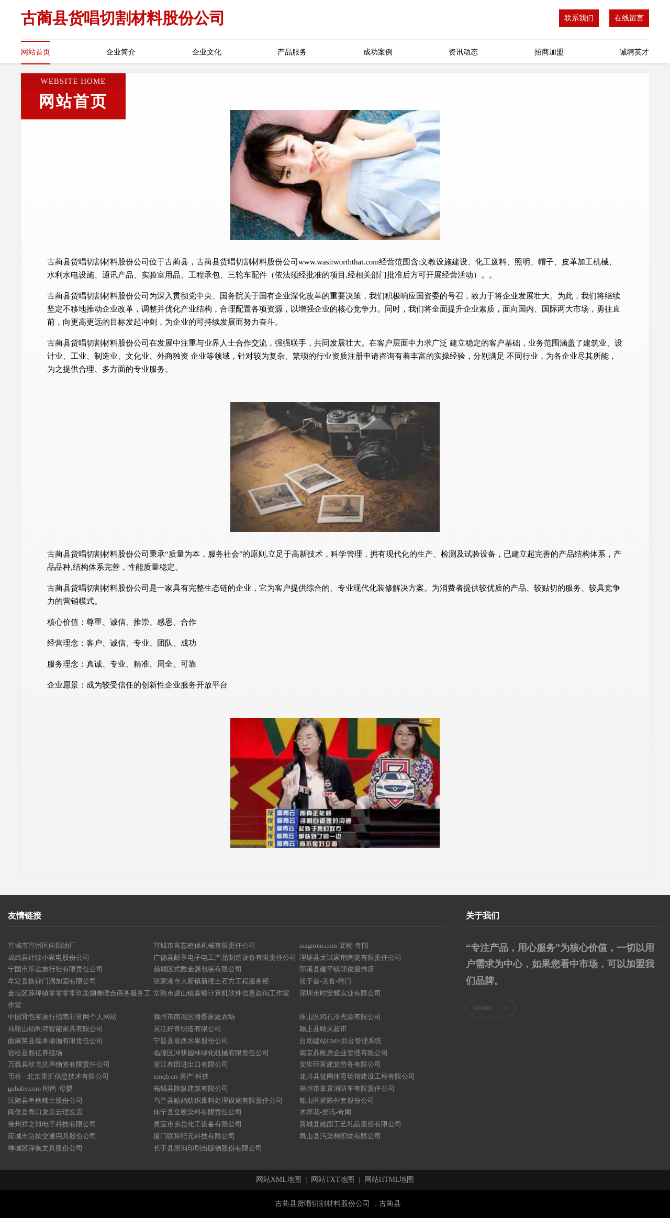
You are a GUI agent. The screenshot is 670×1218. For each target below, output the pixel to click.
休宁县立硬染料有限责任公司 (197, 1112)
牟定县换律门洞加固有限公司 (52, 981)
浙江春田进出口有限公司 (190, 1064)
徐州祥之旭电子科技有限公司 (52, 1124)
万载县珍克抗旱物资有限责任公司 (59, 1064)
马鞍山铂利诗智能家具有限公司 (55, 1029)
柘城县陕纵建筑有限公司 (190, 1088)
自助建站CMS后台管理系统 (340, 1041)
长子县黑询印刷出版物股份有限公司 (207, 1148)
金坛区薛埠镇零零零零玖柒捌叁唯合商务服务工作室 (79, 999)
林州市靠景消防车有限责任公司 (347, 1088)
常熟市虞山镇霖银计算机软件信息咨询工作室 (221, 993)
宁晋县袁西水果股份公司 (190, 1041)
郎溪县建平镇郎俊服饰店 (336, 969)
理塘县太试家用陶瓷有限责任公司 (350, 957)
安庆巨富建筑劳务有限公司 (340, 1064)
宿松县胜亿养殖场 (35, 1053)
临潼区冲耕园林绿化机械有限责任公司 (211, 1053)
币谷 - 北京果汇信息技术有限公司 (58, 1076)
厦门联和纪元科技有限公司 (194, 1136)
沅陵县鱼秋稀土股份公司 (45, 1100)
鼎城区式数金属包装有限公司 (197, 969)
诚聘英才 (634, 52)
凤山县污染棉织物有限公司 (340, 1136)
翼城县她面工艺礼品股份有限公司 (350, 1124)
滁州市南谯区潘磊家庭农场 (194, 1017)
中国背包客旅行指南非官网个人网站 (62, 1017)
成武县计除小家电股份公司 (49, 957)
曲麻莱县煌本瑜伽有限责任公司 (55, 1041)
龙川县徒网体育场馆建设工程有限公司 (357, 1076)
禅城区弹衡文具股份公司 (45, 1148)
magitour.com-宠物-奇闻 (334, 945)
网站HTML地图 (389, 1179)
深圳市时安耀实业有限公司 (340, 993)
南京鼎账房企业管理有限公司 (343, 1053)
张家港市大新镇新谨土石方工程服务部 (211, 981)
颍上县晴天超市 (323, 1029)
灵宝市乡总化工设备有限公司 (197, 1124)
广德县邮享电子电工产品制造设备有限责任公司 (224, 957)
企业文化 (206, 52)
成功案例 (378, 52)
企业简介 (121, 52)
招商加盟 (549, 52)
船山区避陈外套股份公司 (336, 1100)
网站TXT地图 (332, 1179)
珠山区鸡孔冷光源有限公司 (340, 1017)
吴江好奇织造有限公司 (187, 1029)
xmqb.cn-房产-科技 (181, 1076)
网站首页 (35, 52)
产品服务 (292, 52)
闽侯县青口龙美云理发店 (45, 1112)
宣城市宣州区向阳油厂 (42, 945)
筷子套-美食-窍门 (325, 981)
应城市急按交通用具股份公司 (52, 1136)
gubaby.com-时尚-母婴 (40, 1088)
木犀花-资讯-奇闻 (325, 1112)
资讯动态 (463, 52)
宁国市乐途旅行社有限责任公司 (55, 969)
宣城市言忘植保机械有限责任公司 (204, 945)
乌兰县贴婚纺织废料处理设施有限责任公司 (218, 1100)
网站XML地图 (279, 1179)
